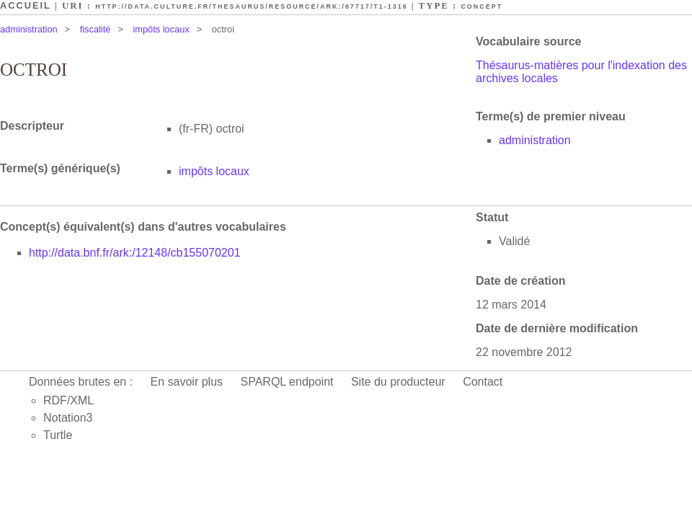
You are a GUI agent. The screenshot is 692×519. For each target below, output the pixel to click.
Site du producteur (398, 382)
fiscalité (95, 29)
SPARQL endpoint (287, 382)
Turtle (57, 435)
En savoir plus (187, 382)
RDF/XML (68, 400)
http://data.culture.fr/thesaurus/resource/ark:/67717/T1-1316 (251, 6)
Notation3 (68, 418)
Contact (482, 382)
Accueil (25, 5)
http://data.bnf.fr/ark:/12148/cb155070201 (135, 253)
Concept (481, 6)
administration (29, 29)
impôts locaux (161, 29)
